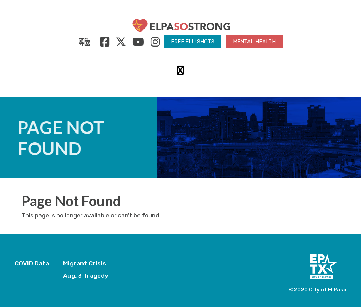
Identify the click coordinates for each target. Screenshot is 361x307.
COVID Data (31, 263)
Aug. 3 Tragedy (85, 275)
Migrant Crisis (84, 263)
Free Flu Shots (192, 41)
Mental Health (254, 41)
